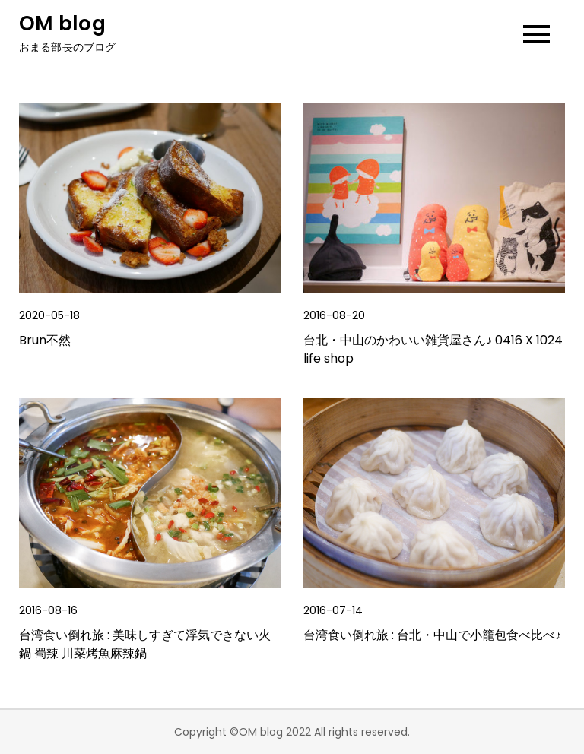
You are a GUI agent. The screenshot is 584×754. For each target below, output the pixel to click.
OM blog (62, 23)
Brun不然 (45, 340)
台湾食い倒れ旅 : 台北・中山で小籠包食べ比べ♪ (432, 635)
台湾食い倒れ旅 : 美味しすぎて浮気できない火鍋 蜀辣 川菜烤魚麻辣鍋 (145, 644)
